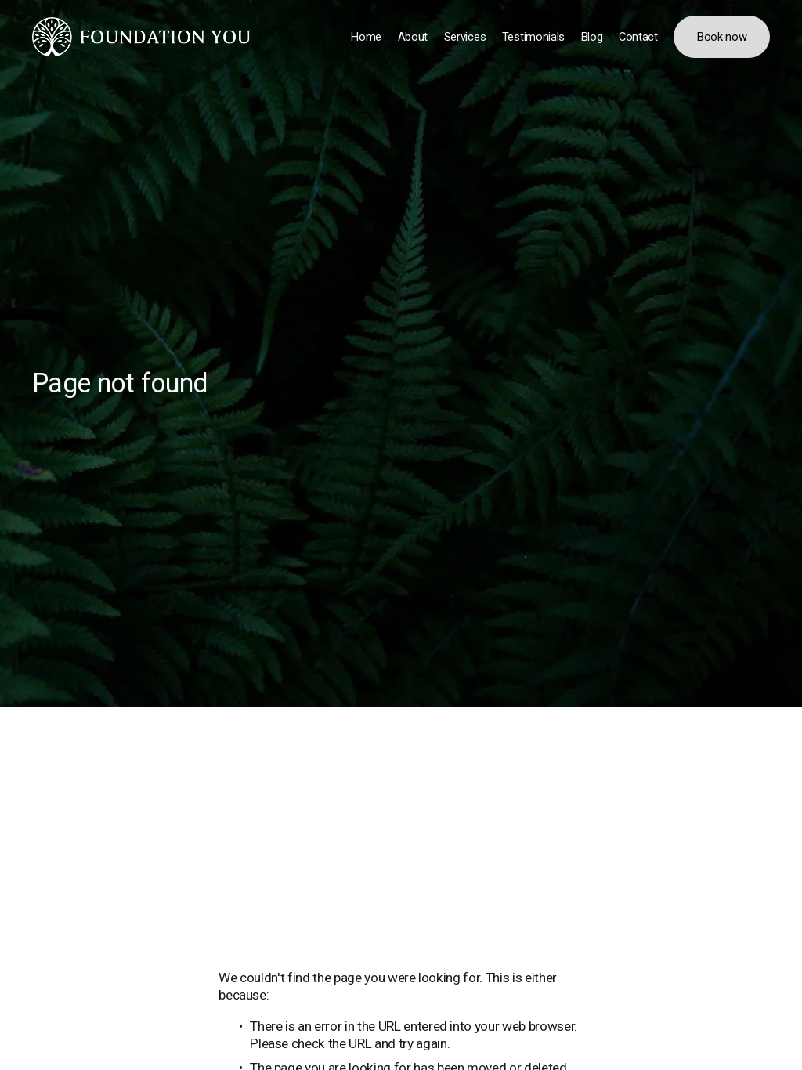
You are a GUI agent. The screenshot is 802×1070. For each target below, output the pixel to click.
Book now (722, 37)
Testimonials (533, 37)
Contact (638, 37)
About (413, 37)
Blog (592, 37)
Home (366, 37)
